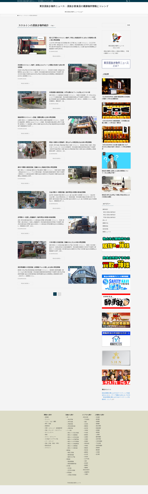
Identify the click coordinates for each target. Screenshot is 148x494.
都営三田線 (71, 461)
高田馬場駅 (99, 454)
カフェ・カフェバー (50, 445)
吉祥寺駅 (98, 447)
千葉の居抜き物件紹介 (111, 220)
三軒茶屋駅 (99, 450)
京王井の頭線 (71, 479)
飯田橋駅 (98, 445)
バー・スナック (49, 450)
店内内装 (106, 236)
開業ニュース (108, 240)
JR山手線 (70, 428)
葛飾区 (86, 476)
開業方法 (106, 228)
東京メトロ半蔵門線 (73, 448)
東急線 (68, 468)
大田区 (86, 439)
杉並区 (86, 472)
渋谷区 (86, 465)
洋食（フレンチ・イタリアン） (53, 439)
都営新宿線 (71, 463)
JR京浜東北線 (71, 434)
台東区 (86, 445)
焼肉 (46, 443)
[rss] (127, 1)
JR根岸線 (70, 437)
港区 (85, 430)
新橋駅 (98, 432)
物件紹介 (106, 210)
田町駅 (98, 456)
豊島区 (86, 456)
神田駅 (98, 441)
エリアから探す (86, 423)
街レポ (106, 224)
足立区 (86, 463)
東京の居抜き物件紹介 (111, 213)
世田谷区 (86, 452)
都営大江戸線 (71, 465)
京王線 (68, 474)
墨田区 (86, 434)
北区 (85, 469)
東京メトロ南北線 (72, 457)
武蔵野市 (86, 481)
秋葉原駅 (98, 437)
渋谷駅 (98, 426)
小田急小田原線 (72, 483)
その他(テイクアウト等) (51, 447)
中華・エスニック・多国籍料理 (53, 437)
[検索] (129, 1)
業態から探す (48, 423)
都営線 (68, 459)
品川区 (86, 437)
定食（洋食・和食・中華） (52, 452)
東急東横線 (71, 470)
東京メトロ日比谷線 (73, 446)
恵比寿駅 (98, 434)
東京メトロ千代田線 (73, 450)
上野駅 (98, 443)
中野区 (86, 454)
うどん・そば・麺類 (50, 430)
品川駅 (98, 463)
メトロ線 (69, 439)
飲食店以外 (48, 454)
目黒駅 (98, 439)
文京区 (86, 432)
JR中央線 (70, 430)
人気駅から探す (99, 423)
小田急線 (69, 481)
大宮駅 (98, 461)
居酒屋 (47, 426)
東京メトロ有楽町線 (73, 452)
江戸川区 (86, 467)
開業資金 (106, 232)
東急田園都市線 (72, 472)
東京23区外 (86, 478)
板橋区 (86, 474)
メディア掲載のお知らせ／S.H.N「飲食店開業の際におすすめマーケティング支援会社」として (116, 406)
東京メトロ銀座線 (72, 443)
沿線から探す (69, 423)
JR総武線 (70, 432)
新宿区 (86, 443)
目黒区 (86, 450)
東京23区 (85, 426)
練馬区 (86, 461)
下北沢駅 (98, 452)
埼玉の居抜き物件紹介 (111, 217)
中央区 (86, 441)
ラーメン (47, 428)
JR (67, 426)
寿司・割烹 (48, 432)
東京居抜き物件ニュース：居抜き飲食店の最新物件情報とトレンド (74, 6)
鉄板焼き (47, 434)
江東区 (86, 448)
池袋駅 (98, 430)
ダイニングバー (49, 441)
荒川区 (86, 459)
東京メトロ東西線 (72, 454)
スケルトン (48, 456)
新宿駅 (98, 428)
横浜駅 (98, 458)
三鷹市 (86, 483)
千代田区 (86, 428)
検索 (128, 25)
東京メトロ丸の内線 (73, 441)
